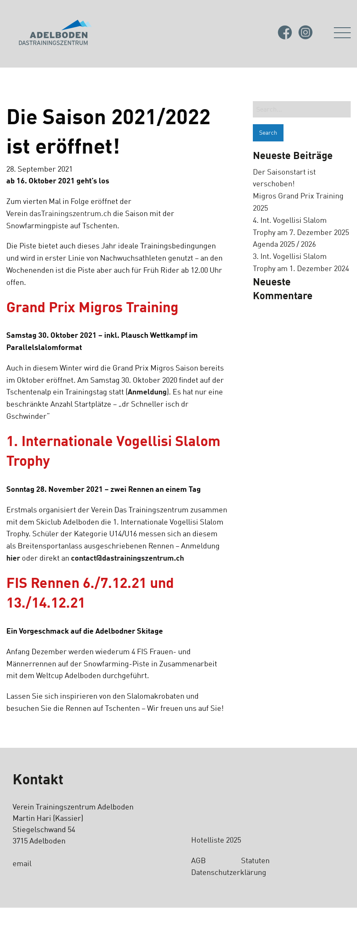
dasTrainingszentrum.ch (70, 213)
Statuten (256, 860)
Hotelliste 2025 (216, 839)
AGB (198, 860)
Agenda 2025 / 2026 (284, 243)
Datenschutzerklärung (228, 872)
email (22, 863)
